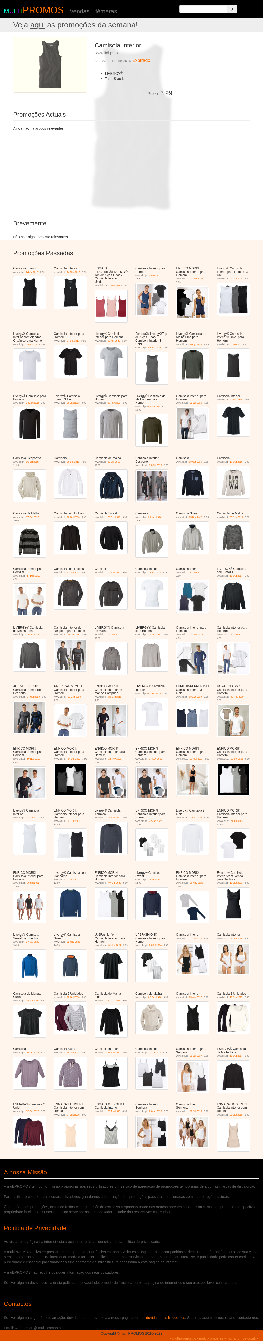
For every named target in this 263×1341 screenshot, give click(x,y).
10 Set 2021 (237, 758)
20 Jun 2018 (155, 1111)
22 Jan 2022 (155, 821)
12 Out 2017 (236, 576)
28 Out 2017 (74, 634)
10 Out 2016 (195, 462)
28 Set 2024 (155, 945)
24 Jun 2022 (237, 821)
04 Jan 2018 (73, 1115)
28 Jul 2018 (196, 1111)
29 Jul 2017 (196, 1056)
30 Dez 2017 (237, 634)
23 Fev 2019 (196, 278)
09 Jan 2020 (236, 278)
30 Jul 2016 (237, 938)
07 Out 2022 (114, 883)
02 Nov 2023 (73, 942)
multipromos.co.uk (241, 1338)
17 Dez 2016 (33, 576)
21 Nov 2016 (154, 517)
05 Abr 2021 (32, 344)
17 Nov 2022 (154, 879)
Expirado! (142, 60)
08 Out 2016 (155, 465)
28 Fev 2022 (195, 817)
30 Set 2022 (33, 883)
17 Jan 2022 (114, 817)
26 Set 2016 (32, 462)
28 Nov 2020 (114, 758)
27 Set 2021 (32, 817)
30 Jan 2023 (73, 403)
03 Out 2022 (73, 879)
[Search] (232, 9)
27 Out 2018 (33, 696)
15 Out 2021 (74, 821)
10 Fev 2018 (155, 275)
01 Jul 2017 (155, 1052)
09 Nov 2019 (237, 696)
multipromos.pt (184, 1338)
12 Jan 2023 (236, 883)
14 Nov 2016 (73, 272)
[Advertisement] (213, 69)
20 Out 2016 (73, 517)
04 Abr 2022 (32, 403)
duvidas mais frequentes (165, 1318)
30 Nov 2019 (33, 758)
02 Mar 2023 (154, 406)
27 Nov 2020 (155, 758)
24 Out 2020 (74, 758)
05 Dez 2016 (195, 517)
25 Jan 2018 (114, 1111)
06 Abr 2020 (114, 341)
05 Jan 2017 (195, 997)
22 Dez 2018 (74, 696)
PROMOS (43, 10)
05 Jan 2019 (154, 693)
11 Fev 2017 (196, 572)
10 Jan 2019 (114, 285)
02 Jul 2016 (196, 403)
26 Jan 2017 (114, 1052)
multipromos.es (211, 1338)
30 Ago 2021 (195, 344)
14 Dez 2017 (114, 634)
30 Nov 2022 (196, 883)
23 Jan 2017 (154, 572)
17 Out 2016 (236, 462)
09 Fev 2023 (114, 403)
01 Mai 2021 (196, 758)
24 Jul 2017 (32, 272)
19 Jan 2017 (236, 997)
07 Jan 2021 (154, 347)
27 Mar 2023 (32, 942)
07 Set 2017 (73, 341)
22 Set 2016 (236, 399)
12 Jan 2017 (73, 572)
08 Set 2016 (32, 1000)
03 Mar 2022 (236, 344)
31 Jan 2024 (114, 945)
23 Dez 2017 (196, 634)
